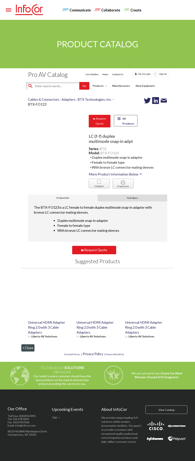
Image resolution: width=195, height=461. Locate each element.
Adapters (68, 99)
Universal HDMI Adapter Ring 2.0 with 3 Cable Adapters (46, 327)
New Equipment (145, 85)
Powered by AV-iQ (115, 354)
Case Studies (92, 74)
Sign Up (163, 74)
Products (99, 85)
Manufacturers (121, 85)
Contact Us (117, 74)
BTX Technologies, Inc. (95, 99)
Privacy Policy (93, 354)
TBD (54, 417)
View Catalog (166, 409)
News (105, 74)
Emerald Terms (72, 354)
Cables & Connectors (43, 99)
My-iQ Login (144, 74)
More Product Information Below (115, 174)
